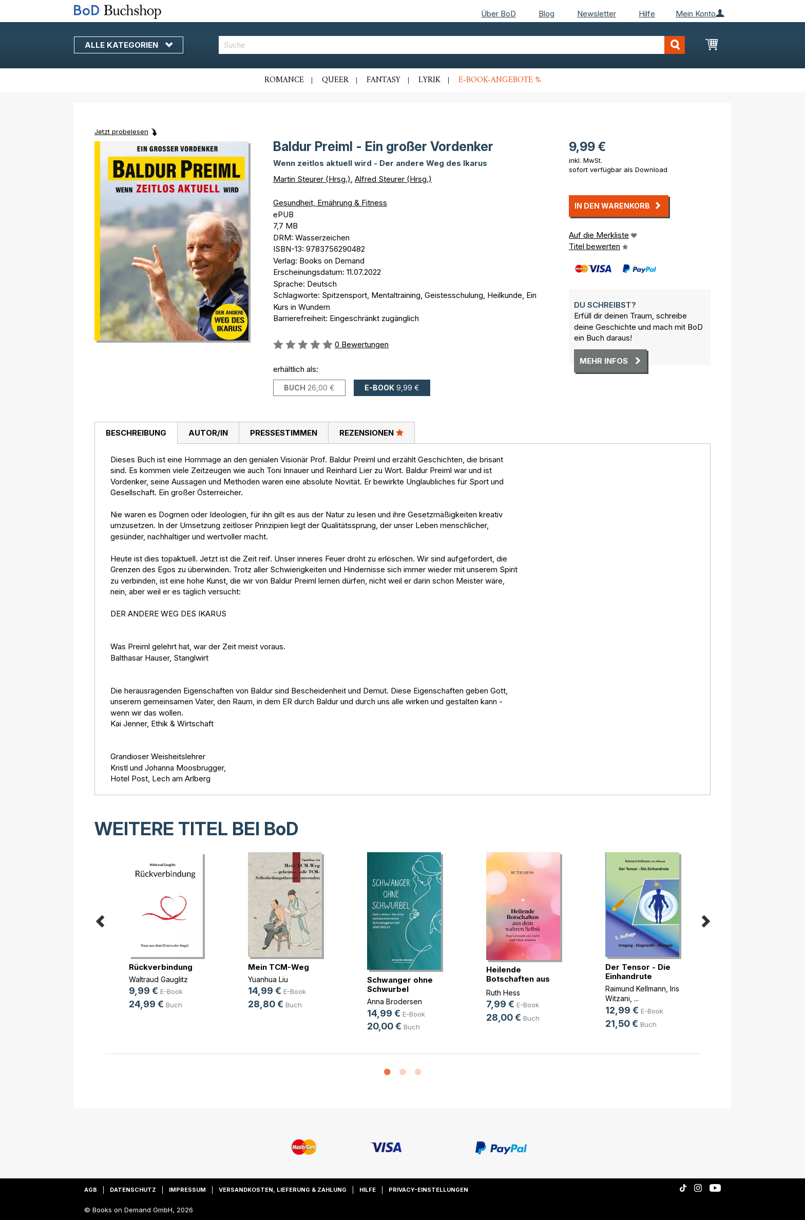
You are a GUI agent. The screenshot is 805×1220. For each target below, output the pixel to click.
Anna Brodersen (394, 1001)
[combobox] (452, 45)
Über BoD (498, 13)
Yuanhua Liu (268, 979)
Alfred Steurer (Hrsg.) (393, 179)
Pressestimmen (283, 433)
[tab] (135, 433)
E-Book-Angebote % (499, 80)
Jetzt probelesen (121, 131)
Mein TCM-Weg (278, 967)
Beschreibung (136, 433)
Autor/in (208, 433)
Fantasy (383, 80)
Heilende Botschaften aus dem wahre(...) (518, 979)
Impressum (187, 1189)
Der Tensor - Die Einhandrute (637, 971)
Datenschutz (133, 1189)
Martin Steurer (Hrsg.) (312, 179)
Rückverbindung (161, 967)
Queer (335, 80)
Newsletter (596, 13)
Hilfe (647, 13)
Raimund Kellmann (635, 988)
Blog (546, 13)
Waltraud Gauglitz (158, 979)
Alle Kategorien (128, 45)
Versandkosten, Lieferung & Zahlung (283, 1189)
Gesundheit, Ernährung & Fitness (330, 203)
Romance (284, 80)
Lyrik (429, 80)
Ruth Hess (503, 992)
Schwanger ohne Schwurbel (400, 984)
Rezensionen (371, 432)
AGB (90, 1189)
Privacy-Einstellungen (428, 1189)
